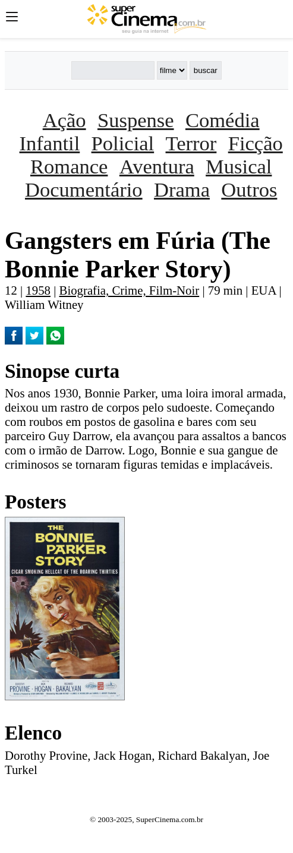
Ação (64, 120)
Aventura (156, 166)
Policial (123, 143)
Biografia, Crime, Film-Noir (129, 290)
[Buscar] (113, 70)
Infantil (50, 143)
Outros (249, 189)
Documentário (84, 189)
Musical (239, 166)
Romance (69, 166)
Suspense (135, 120)
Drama (182, 189)
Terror (191, 143)
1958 (38, 290)
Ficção (255, 143)
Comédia (222, 120)
